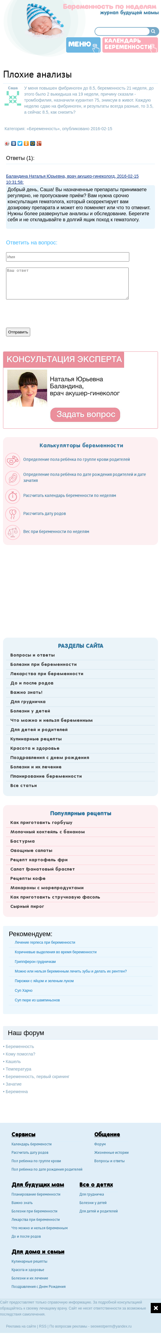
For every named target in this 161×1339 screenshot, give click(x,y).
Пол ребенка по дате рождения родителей (46, 1170)
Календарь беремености (31, 1144)
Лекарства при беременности (46, 674)
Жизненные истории (111, 1153)
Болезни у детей (30, 711)
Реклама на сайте (21, 1326)
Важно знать (22, 1203)
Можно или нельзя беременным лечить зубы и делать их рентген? (71, 971)
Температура (18, 1069)
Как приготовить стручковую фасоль (55, 897)
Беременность (43, 128)
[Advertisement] (80, 589)
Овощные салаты (31, 851)
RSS (43, 1326)
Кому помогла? (20, 1054)
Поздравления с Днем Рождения (38, 1287)
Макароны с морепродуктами (47, 888)
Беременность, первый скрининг (37, 1076)
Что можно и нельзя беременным (51, 721)
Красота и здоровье (35, 748)
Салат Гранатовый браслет (42, 869)
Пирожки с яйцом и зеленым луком (44, 981)
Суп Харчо (24, 990)
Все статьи (23, 786)
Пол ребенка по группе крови (36, 1161)
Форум (100, 1144)
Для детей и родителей (39, 730)
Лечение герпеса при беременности (45, 942)
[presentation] (52, 313)
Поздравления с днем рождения (49, 758)
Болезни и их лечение (36, 767)
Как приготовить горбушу (41, 823)
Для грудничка (28, 702)
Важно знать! (26, 693)
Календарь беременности (128, 44)
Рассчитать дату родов (29, 1153)
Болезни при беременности (43, 665)
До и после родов (31, 683)
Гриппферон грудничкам (35, 962)
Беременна (17, 1091)
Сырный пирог (27, 907)
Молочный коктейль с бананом (47, 832)
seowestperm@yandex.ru (110, 1326)
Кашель (13, 1061)
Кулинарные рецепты (36, 739)
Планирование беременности (46, 776)
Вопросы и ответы (32, 655)
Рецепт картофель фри (39, 860)
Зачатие (14, 1084)
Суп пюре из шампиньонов (37, 1000)
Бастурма (22, 841)
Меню (79, 44)
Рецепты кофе (28, 879)
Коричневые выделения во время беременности (56, 952)
